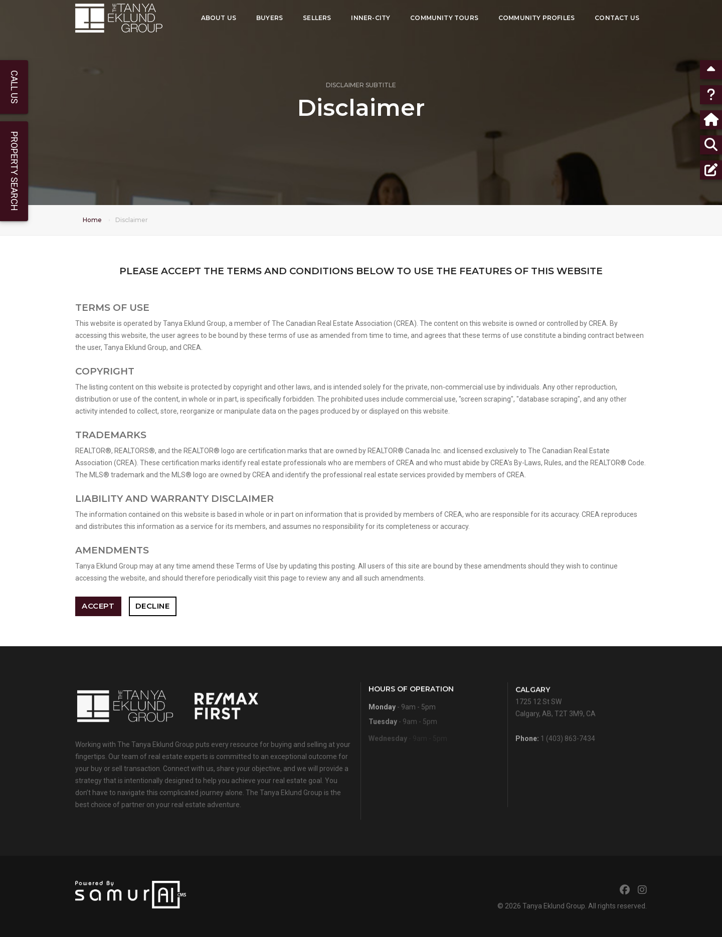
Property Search (14, 171)
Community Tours (444, 18)
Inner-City (370, 18)
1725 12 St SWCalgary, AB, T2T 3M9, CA (555, 720)
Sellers (317, 18)
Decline (152, 606)
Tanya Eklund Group (553, 906)
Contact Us (617, 18)
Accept (98, 606)
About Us (218, 18)
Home (92, 220)
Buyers (269, 18)
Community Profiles (536, 18)
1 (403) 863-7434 (567, 748)
